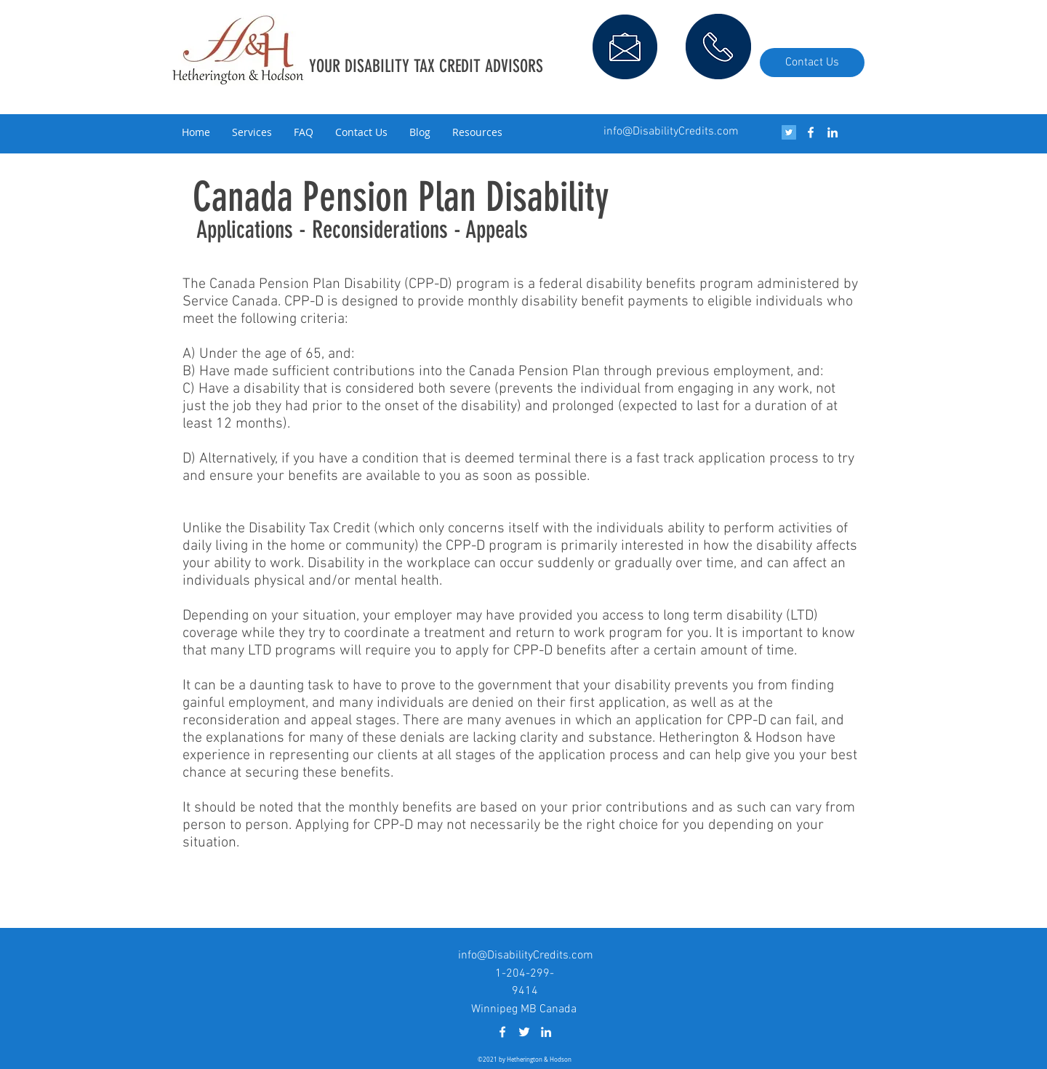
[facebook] (810, 132)
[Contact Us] (812, 62)
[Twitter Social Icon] (789, 132)
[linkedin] (832, 132)
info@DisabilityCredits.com (671, 131)
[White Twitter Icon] (524, 1032)
